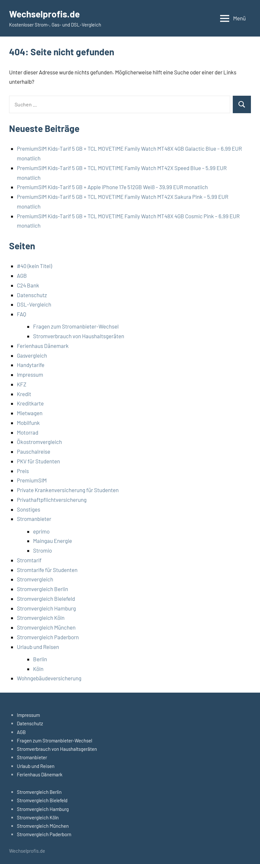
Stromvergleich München (46, 627)
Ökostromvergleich (39, 441)
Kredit (24, 394)
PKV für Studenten (38, 461)
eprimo (41, 531)
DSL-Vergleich (34, 304)
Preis (23, 471)
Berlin (40, 659)
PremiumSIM (32, 480)
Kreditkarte (30, 403)
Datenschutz (32, 295)
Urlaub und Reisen (38, 646)
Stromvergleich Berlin (42, 589)
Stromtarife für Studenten (47, 570)
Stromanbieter (34, 518)
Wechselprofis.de (44, 13)
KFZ (21, 384)
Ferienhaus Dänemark (43, 345)
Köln (38, 668)
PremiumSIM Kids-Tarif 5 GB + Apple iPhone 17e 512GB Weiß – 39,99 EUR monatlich (112, 187)
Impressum (30, 374)
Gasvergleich (32, 355)
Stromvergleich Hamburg (46, 608)
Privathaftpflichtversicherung (52, 499)
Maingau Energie (52, 540)
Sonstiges (28, 509)
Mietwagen (29, 413)
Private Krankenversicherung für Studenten (68, 490)
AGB (22, 275)
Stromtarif (29, 560)
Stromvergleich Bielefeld (46, 598)
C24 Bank (28, 285)
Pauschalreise (33, 451)
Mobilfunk (28, 422)
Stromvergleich (35, 579)
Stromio (42, 550)
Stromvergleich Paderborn (48, 637)
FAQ (21, 314)
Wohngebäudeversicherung (49, 678)
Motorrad (27, 432)
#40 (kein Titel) (34, 266)
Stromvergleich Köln (41, 617)
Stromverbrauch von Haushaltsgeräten (78, 336)
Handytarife (30, 365)
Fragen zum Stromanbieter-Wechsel (76, 326)
